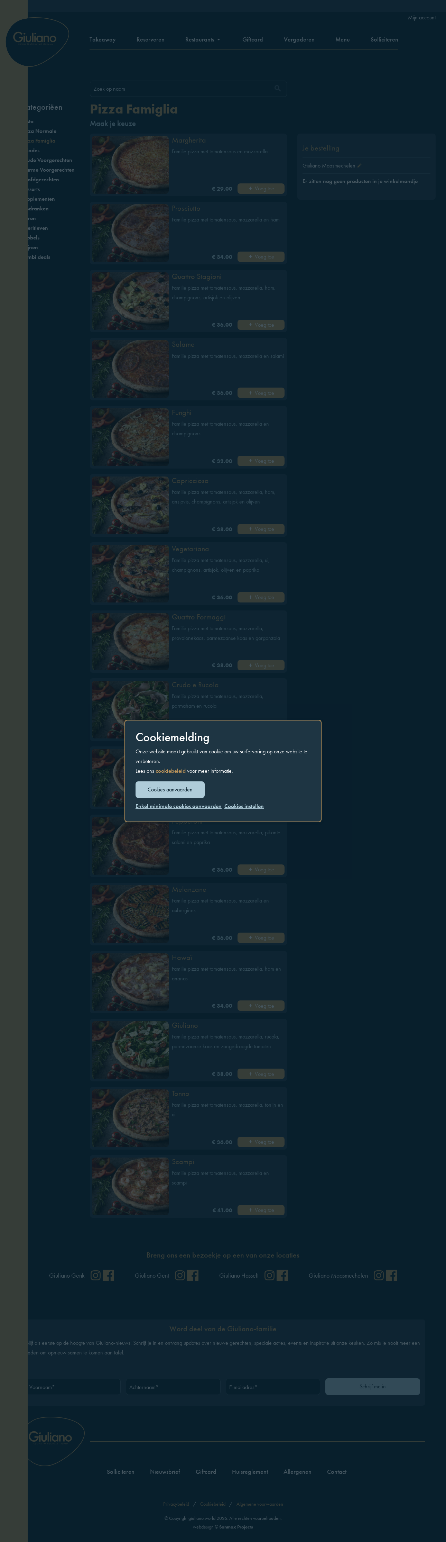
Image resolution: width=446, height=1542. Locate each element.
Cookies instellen (244, 806)
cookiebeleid (171, 770)
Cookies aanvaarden (170, 789)
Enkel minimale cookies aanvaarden (179, 806)
